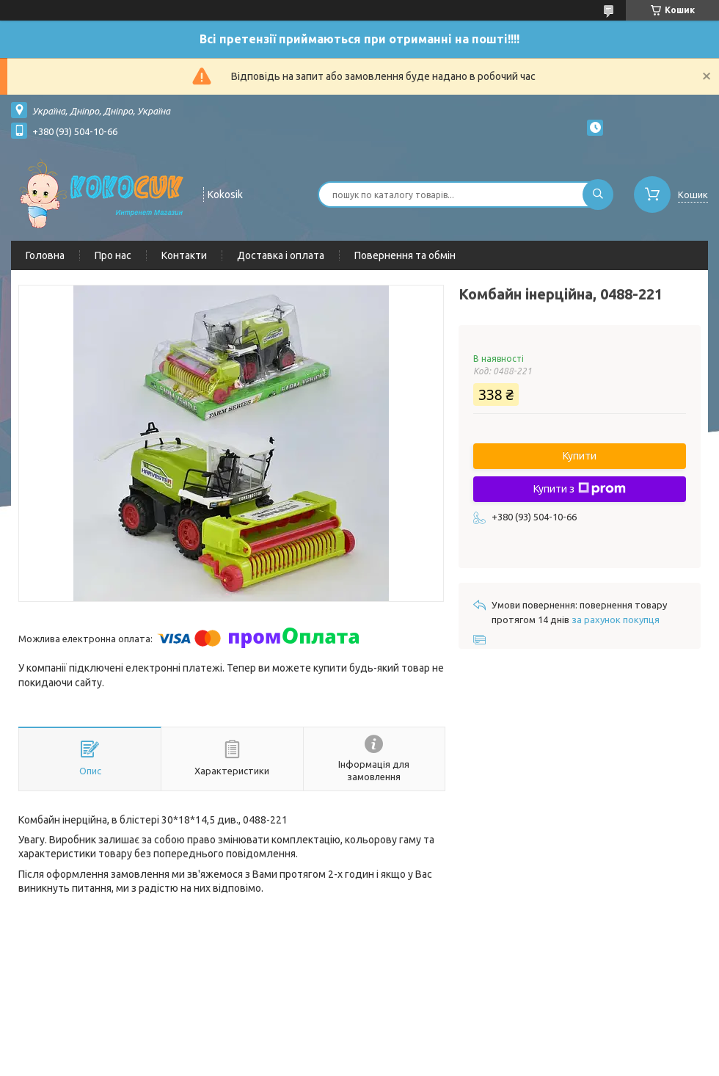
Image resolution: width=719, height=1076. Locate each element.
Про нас (113, 255)
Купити (579, 456)
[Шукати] (598, 194)
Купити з (579, 488)
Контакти (184, 255)
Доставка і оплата (280, 255)
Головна (45, 255)
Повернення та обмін (405, 255)
